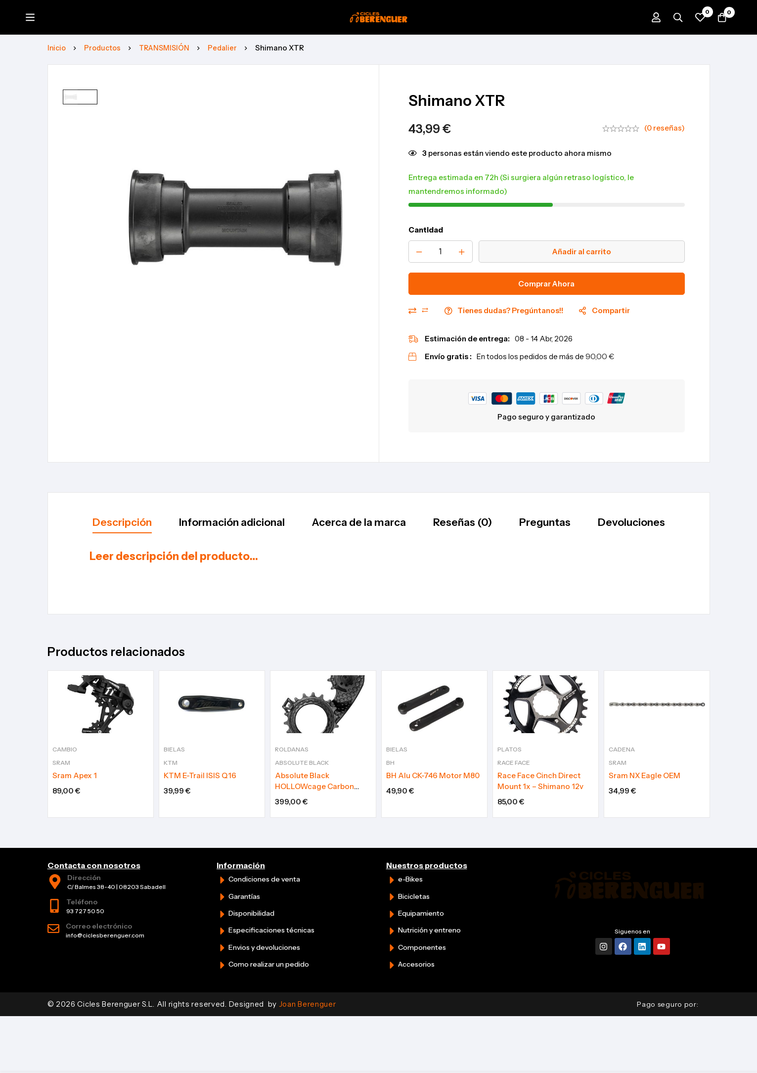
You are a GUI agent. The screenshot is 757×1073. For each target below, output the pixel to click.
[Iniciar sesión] (645, 34)
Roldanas (292, 764)
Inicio (57, 82)
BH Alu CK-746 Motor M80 (433, 790)
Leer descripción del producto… (173, 593)
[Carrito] (719, 34)
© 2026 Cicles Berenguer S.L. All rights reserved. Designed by (191, 1019)
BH (390, 778)
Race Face (513, 778)
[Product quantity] (440, 286)
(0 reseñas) (664, 162)
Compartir (611, 345)
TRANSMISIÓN (169, 82)
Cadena (622, 764)
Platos (509, 764)
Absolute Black (302, 778)
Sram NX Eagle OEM (644, 790)
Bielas (174, 764)
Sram (61, 778)
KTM (171, 778)
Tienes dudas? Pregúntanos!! (510, 345)
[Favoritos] (694, 34)
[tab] (93, 558)
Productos (105, 82)
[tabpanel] (379, 597)
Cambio (64, 764)
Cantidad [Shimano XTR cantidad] (425, 264)
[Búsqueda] (670, 34)
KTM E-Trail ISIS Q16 (200, 790)
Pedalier (230, 82)
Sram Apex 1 (74, 790)
